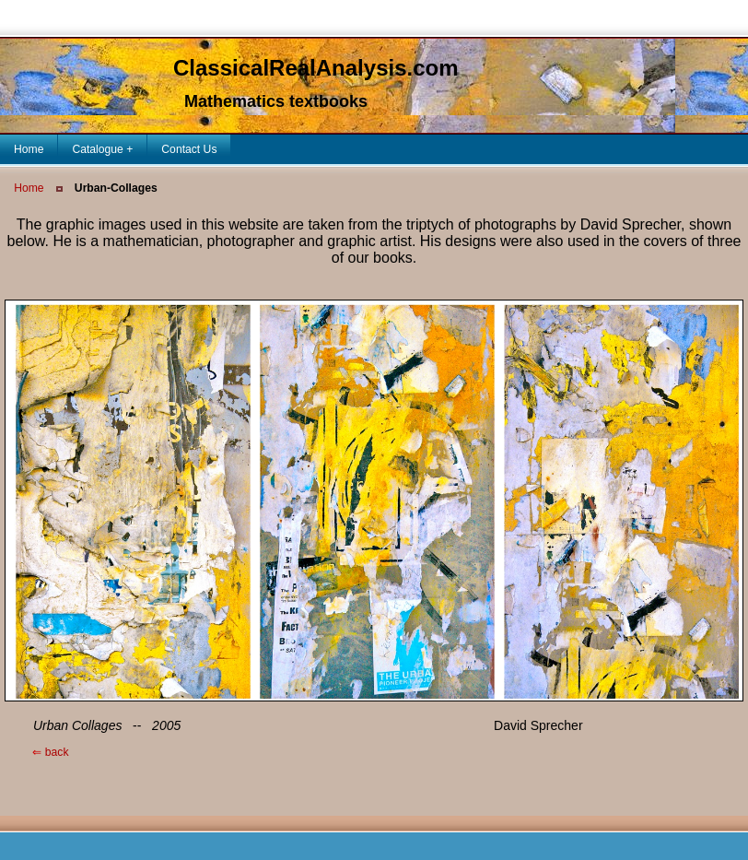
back (36, 752)
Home (28, 188)
